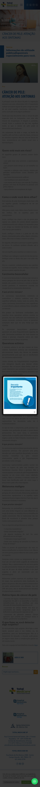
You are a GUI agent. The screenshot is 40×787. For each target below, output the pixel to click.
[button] (34, 781)
